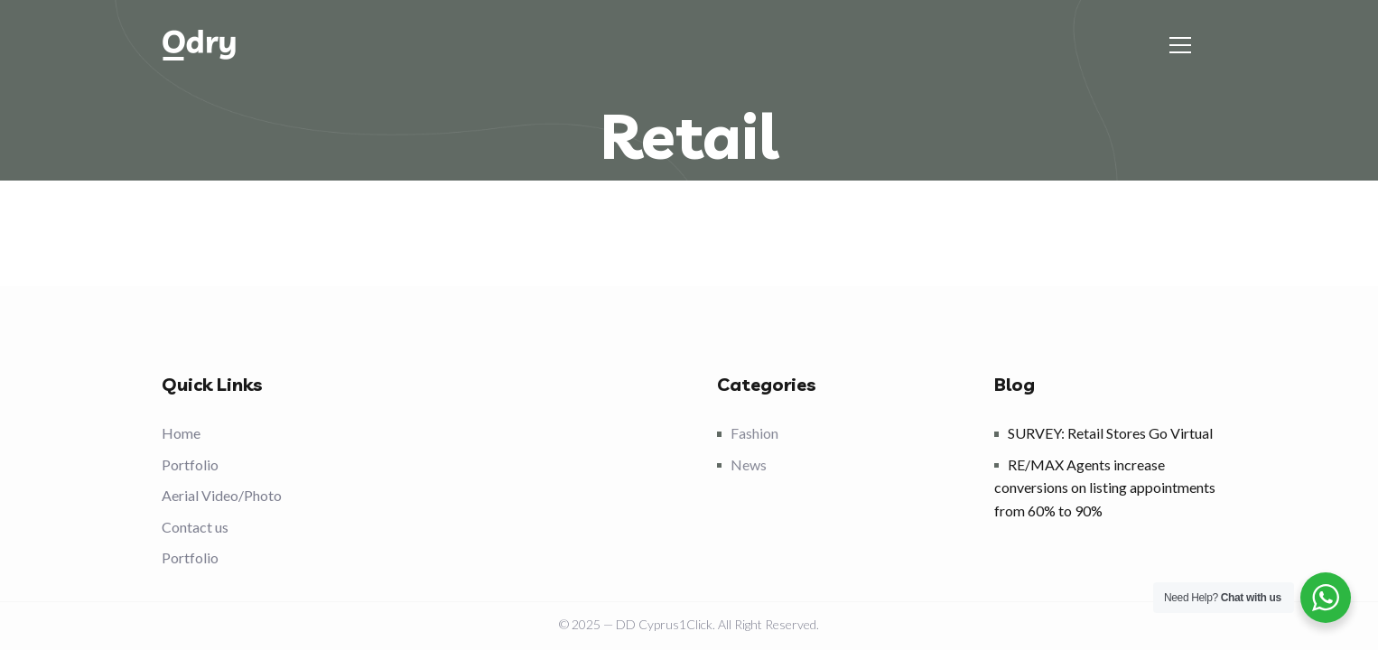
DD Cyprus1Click (664, 624)
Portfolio (190, 464)
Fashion (754, 432)
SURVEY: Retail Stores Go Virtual (1110, 432)
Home (181, 432)
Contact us (195, 526)
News (749, 464)
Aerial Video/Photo (222, 495)
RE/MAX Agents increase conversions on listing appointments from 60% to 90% (1104, 487)
